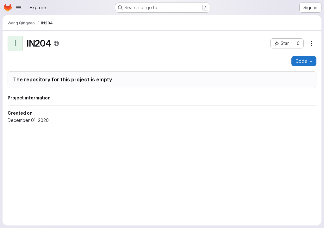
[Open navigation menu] (19, 8)
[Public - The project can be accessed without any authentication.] (56, 43)
